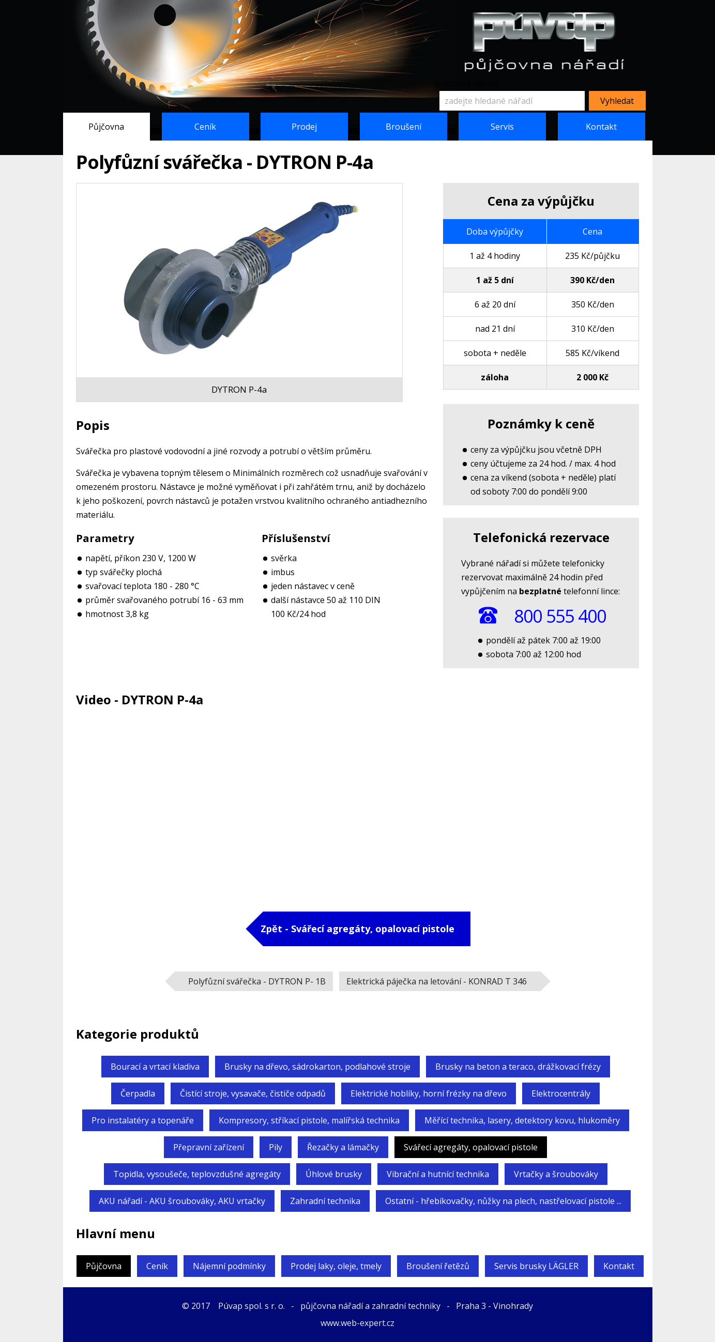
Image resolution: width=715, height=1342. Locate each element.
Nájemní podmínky (229, 1266)
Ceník (205, 126)
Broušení (403, 126)
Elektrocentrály (560, 1093)
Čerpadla (137, 1093)
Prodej (304, 126)
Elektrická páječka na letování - (436, 981)
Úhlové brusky (334, 1174)
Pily (275, 1147)
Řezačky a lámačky (343, 1147)
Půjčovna (106, 126)
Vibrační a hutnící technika (438, 1174)
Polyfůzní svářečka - (257, 981)
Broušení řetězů (437, 1266)
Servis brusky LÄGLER (536, 1266)
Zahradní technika (325, 1201)
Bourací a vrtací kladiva (155, 1066)
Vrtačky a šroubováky (556, 1174)
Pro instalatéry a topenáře (143, 1120)
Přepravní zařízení (208, 1147)
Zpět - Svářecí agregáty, (357, 928)
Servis (502, 126)
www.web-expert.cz (357, 1323)
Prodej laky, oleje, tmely (336, 1266)
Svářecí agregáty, (471, 1147)
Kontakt (601, 126)
